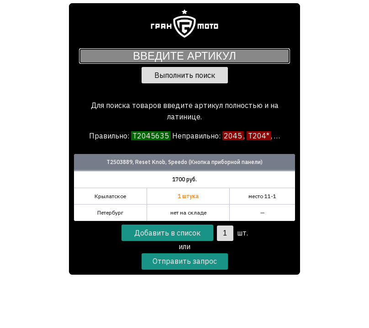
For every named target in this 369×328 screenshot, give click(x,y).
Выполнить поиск (184, 75)
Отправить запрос (185, 261)
